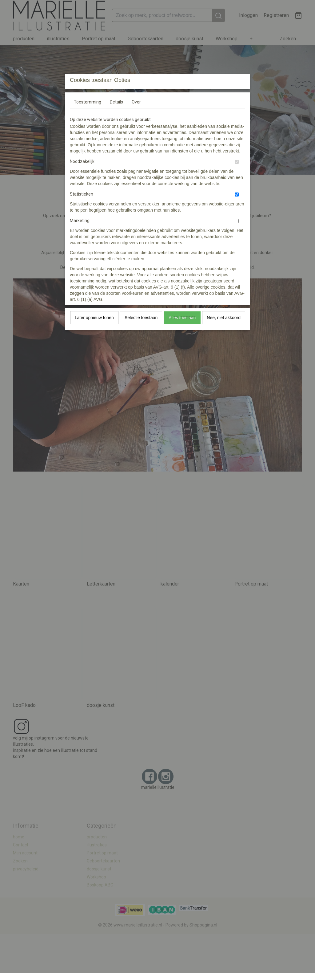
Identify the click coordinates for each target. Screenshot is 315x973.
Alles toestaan (182, 317)
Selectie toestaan (141, 317)
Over (136, 101)
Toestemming (87, 101)
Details (116, 101)
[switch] (237, 162)
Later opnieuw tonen (94, 317)
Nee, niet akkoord (224, 317)
